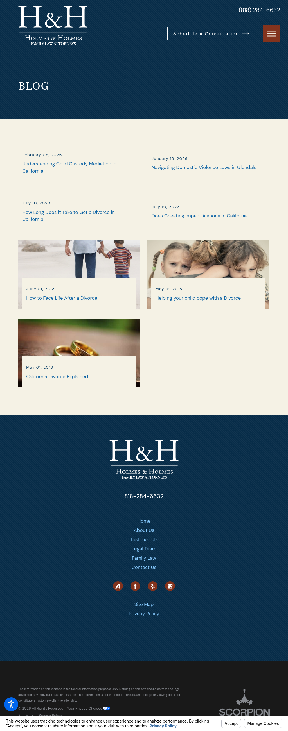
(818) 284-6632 (259, 10)
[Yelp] (153, 603)
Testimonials (144, 557)
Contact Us (144, 585)
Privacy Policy (144, 631)
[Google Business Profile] (170, 603)
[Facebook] (135, 603)
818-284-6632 (143, 513)
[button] (11, 704)
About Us (144, 548)
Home (144, 538)
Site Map (144, 621)
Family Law (144, 575)
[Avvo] (118, 603)
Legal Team (144, 566)
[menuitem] (144, 538)
